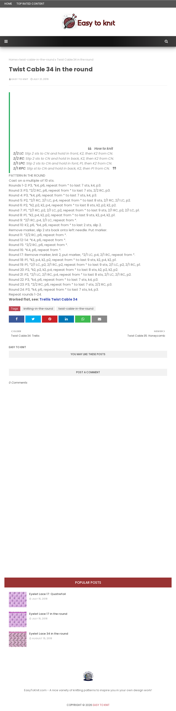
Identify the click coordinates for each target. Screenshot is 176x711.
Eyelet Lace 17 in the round (48, 614)
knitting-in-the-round (38, 308)
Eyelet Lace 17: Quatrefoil (47, 594)
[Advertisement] (36, 118)
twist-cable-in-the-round (36, 59)
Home (8, 4)
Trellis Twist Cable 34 (59, 299)
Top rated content (30, 4)
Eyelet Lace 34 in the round (48, 634)
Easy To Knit (19, 79)
